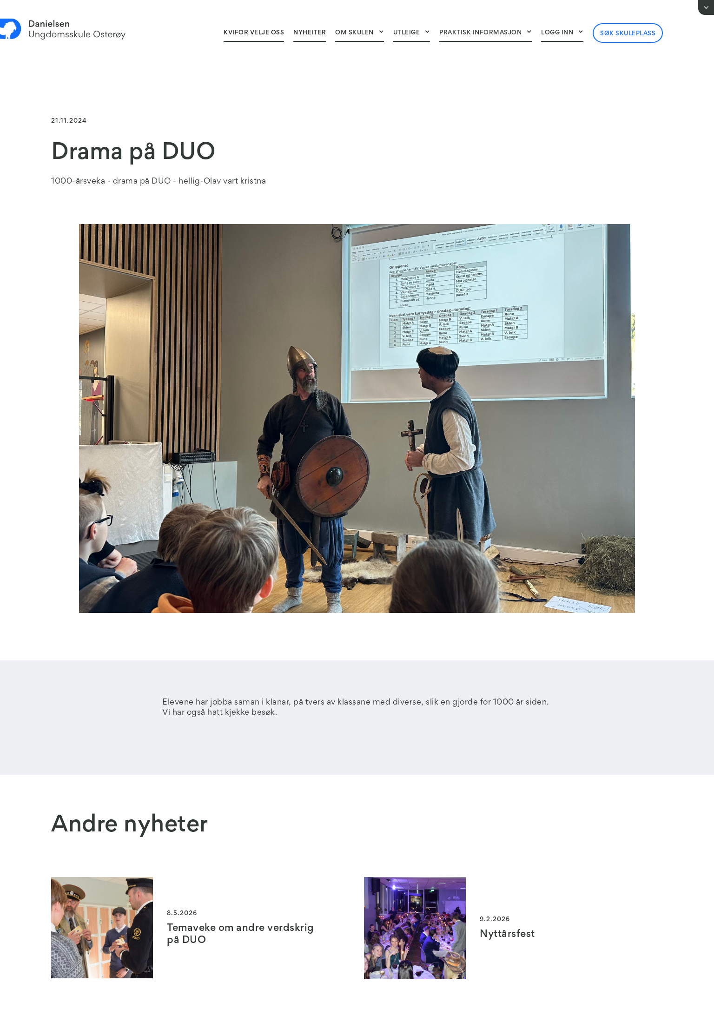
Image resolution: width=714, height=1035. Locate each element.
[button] (359, 32)
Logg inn (557, 33)
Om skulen (354, 33)
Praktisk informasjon (480, 33)
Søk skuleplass (627, 34)
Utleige (406, 33)
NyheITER (309, 33)
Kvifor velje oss (254, 33)
